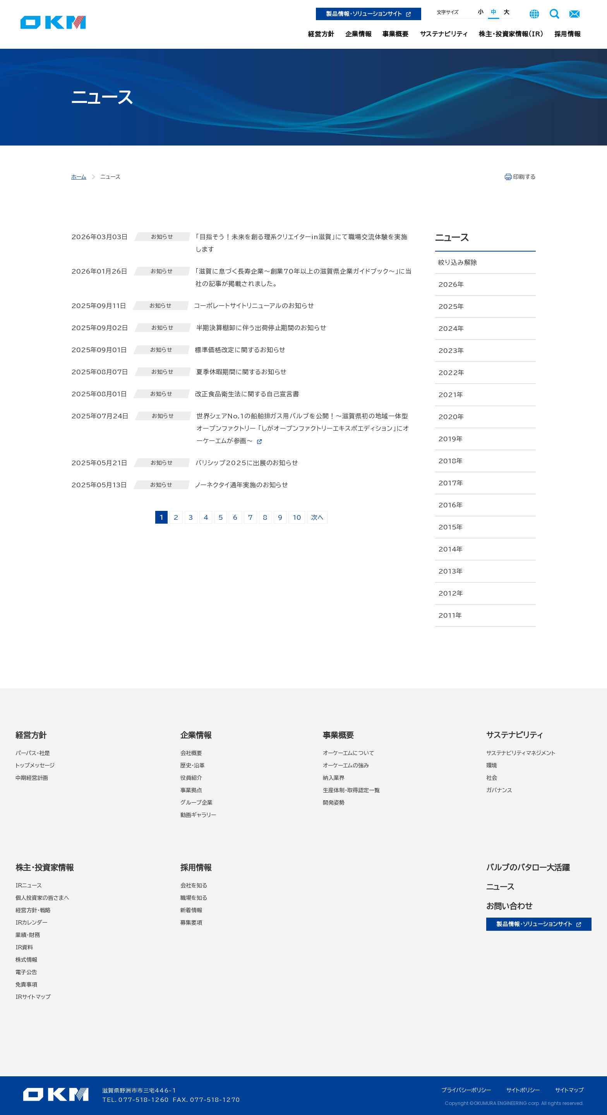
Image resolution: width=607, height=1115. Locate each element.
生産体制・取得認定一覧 (351, 790)
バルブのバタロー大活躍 (528, 867)
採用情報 (567, 34)
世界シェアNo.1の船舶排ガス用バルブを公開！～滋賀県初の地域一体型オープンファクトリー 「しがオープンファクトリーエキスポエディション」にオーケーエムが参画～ (303, 428)
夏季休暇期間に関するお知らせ (241, 372)
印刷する (524, 177)
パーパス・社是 (32, 753)
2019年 (450, 439)
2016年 (450, 505)
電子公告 (26, 972)
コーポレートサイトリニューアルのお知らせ (254, 306)
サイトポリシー (523, 1090)
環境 (491, 765)
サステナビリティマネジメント (521, 753)
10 (297, 517)
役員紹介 (191, 778)
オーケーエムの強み (346, 765)
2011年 (450, 615)
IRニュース (28, 885)
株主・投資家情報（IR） (511, 34)
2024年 (451, 328)
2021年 (450, 395)
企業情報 (358, 34)
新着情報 (191, 910)
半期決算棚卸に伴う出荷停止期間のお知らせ (261, 328)
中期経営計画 (31, 778)
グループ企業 (196, 802)
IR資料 (24, 947)
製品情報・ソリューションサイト (368, 14)
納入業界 (334, 778)
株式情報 (26, 960)
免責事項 (26, 984)
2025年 (451, 306)
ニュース (500, 887)
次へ (317, 517)
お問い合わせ (509, 906)
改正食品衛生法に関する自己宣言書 (247, 394)
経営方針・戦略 (33, 910)
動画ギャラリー (198, 815)
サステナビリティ (444, 34)
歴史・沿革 (192, 765)
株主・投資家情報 (44, 867)
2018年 (450, 461)
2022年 (451, 373)
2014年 (450, 549)
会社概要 (191, 753)
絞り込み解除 (458, 262)
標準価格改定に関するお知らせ (240, 350)
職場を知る (193, 898)
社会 (491, 778)
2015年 (450, 527)
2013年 (450, 571)
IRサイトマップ (33, 997)
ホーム (78, 177)
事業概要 (395, 34)
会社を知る (193, 885)
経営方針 (321, 34)
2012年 (450, 593)
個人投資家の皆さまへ (42, 898)
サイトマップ (569, 1090)
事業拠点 (191, 790)
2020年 (451, 417)
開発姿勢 (334, 802)
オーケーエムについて (348, 753)
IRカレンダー (31, 922)
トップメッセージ (35, 765)
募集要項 (191, 922)
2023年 (451, 351)
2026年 (451, 284)
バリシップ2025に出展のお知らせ (246, 463)
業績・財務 (27, 935)
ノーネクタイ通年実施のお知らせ (241, 485)
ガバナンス (499, 790)
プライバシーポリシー (466, 1090)
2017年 (450, 483)
